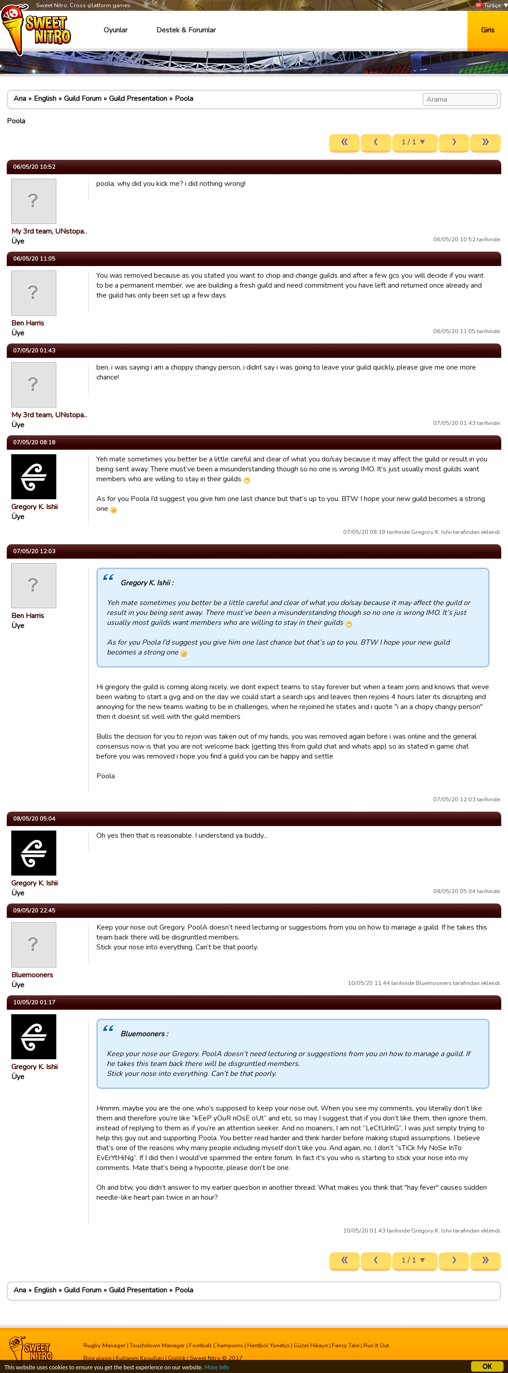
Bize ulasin (97, 1358)
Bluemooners (32, 975)
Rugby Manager (104, 1345)
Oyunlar (115, 30)
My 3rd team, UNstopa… (50, 231)
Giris (487, 30)
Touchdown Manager (157, 1345)
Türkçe (488, 5)
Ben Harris (27, 323)
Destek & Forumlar (186, 30)
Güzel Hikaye (311, 1345)
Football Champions (216, 1345)
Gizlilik (177, 1358)
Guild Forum (82, 99)
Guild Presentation (138, 99)
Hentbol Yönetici (268, 1345)
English (45, 99)
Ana (20, 99)
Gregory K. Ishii (34, 507)
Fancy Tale (345, 1345)
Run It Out (376, 1345)
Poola (184, 99)
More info (216, 1369)
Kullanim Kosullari (140, 1358)
